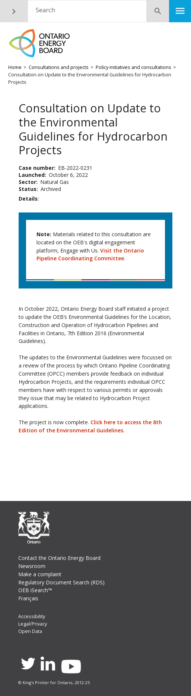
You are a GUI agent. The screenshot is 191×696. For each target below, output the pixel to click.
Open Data (30, 631)
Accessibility (31, 616)
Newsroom (31, 566)
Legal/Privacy (32, 624)
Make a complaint (39, 574)
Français (28, 598)
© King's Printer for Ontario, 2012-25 (54, 682)
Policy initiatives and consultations (133, 67)
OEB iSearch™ (35, 590)
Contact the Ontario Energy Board (59, 557)
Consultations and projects (59, 67)
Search (45, 10)
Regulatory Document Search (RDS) (61, 582)
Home (15, 67)
